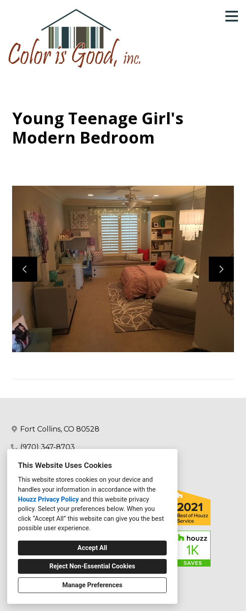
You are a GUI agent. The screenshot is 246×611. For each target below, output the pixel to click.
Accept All (92, 548)
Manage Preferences (92, 585)
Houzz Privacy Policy (48, 499)
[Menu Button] (232, 16)
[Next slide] (221, 269)
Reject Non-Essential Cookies (92, 566)
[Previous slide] (24, 269)
